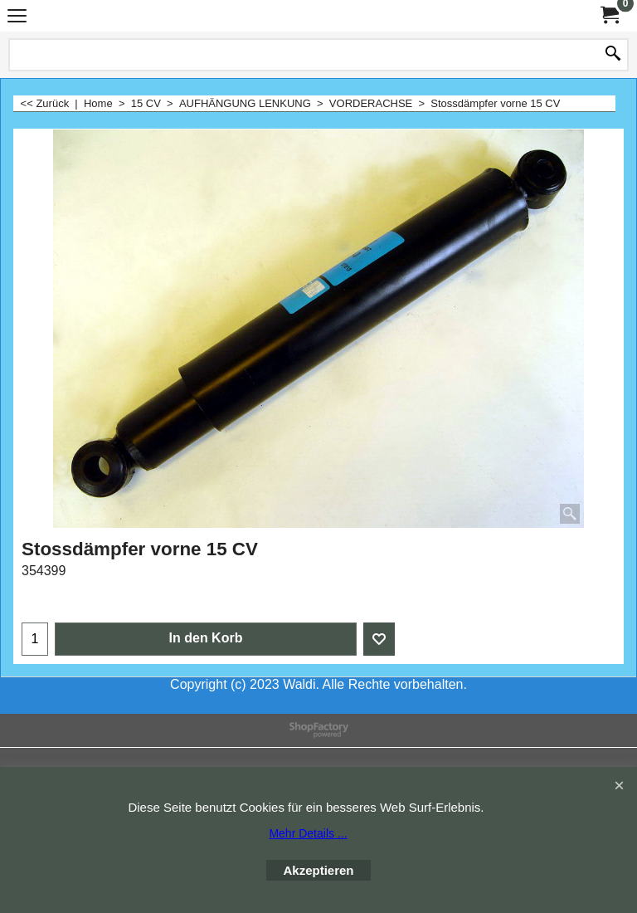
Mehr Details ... (308, 833)
